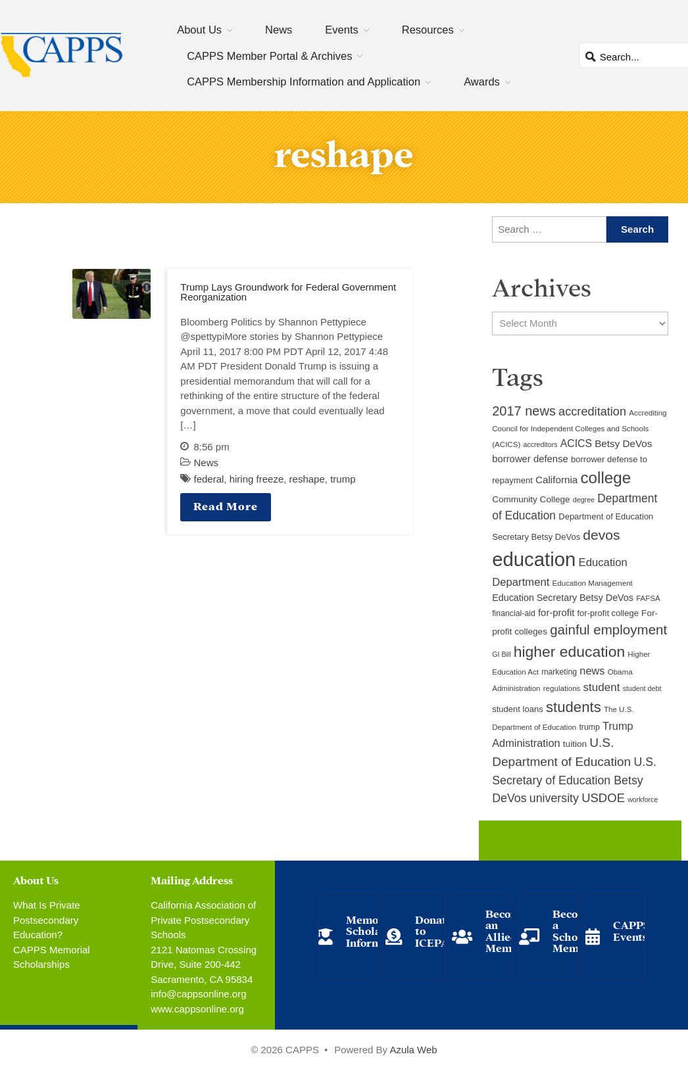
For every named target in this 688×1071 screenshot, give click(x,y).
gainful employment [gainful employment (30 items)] (608, 629)
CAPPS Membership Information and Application (303, 81)
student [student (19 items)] (601, 687)
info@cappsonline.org (198, 993)
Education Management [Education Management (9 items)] (593, 583)
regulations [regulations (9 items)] (562, 688)
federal (208, 479)
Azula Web (413, 1049)
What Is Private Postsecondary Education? (46, 919)
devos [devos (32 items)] (601, 534)
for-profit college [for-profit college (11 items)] (607, 613)
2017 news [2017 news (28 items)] (524, 411)
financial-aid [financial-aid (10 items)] (513, 613)
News (278, 30)
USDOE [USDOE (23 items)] (603, 798)
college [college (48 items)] (605, 478)
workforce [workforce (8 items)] (642, 799)
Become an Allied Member (507, 930)
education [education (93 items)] (534, 559)
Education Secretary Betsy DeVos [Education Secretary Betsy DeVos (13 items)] (562, 597)
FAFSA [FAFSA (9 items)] (648, 598)
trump (342, 479)
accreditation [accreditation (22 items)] (592, 411)
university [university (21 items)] (554, 798)
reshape (307, 479)
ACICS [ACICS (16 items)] (576, 443)
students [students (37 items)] (573, 707)
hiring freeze (257, 479)
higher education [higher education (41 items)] (569, 651)
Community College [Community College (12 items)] (531, 499)
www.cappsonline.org (197, 1008)
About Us (199, 30)
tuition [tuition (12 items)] (575, 744)
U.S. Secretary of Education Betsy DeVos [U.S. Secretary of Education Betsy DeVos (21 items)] (574, 780)
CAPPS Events (631, 930)
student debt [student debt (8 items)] (642, 688)
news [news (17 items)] (591, 671)
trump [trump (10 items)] (589, 727)
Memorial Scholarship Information (377, 930)
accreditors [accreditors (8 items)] (540, 444)
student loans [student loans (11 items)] (517, 709)
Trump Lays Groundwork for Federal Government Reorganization (288, 291)
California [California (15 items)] (556, 479)
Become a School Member (574, 930)
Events (341, 30)
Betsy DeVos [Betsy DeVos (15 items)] (623, 443)
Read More (225, 505)
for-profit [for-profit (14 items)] (556, 612)
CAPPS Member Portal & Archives (269, 56)
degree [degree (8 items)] (584, 500)
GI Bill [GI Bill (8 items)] (501, 654)
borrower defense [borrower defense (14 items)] (530, 459)
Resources (428, 30)
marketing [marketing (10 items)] (559, 672)
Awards (482, 81)
